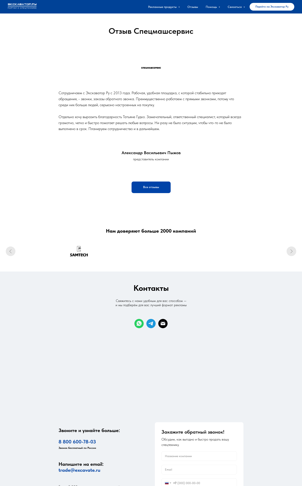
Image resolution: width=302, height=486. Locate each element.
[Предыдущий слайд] (10, 251)
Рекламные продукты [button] (162, 7)
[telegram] (151, 323)
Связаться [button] (235, 7)
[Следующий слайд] (291, 251)
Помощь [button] (212, 7)
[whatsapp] (139, 323)
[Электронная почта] (163, 323)
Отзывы (192, 7)
